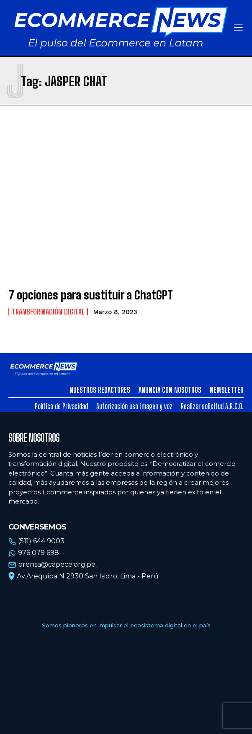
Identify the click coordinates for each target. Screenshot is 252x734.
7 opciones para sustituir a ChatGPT (90, 295)
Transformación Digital (48, 311)
